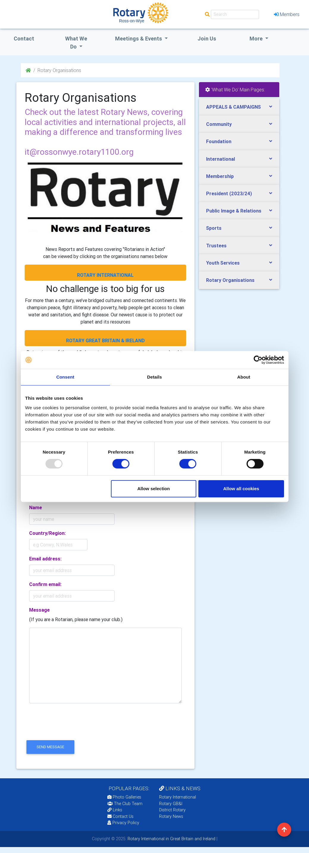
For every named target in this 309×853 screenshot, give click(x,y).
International (220, 159)
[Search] (235, 14)
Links (114, 810)
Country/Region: (47, 533)
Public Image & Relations (233, 211)
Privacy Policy (123, 822)
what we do (76, 42)
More (257, 38)
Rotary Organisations (230, 280)
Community (219, 124)
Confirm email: (45, 584)
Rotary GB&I (170, 803)
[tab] (239, 107)
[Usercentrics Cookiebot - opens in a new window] (258, 359)
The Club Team (124, 803)
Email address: (45, 559)
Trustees (216, 246)
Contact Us (120, 816)
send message (50, 746)
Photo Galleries (124, 797)
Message (39, 610)
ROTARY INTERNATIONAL (105, 275)
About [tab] (243, 376)
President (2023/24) (229, 193)
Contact (24, 38)
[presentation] (70, 726)
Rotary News (171, 816)
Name (35, 507)
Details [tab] (154, 376)
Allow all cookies (241, 488)
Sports (214, 228)
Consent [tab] (65, 376)
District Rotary (172, 810)
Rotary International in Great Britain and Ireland (170, 838)
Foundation (218, 141)
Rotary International (177, 797)
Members (286, 14)
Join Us (206, 38)
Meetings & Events (139, 38)
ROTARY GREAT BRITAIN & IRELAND (105, 340)
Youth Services (223, 263)
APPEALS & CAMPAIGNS (233, 107)
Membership (220, 176)
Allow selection (153, 488)
